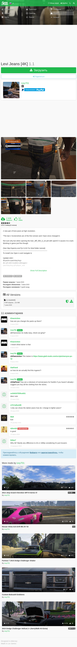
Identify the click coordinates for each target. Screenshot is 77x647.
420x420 (13, 428)
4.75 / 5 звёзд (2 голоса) (9, 225)
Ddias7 (13, 440)
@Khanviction (16, 356)
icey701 (25, 83)
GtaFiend (14, 368)
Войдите (33, 453)
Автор (20, 330)
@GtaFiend (14, 382)
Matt (12, 417)
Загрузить (38, 70)
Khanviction (15, 318)
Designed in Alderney (9, 641)
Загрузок (9, 220)
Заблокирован (23, 428)
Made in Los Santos (8, 644)
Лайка (20, 220)
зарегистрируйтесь (49, 453)
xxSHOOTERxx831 (18, 393)
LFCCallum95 (15, 405)
